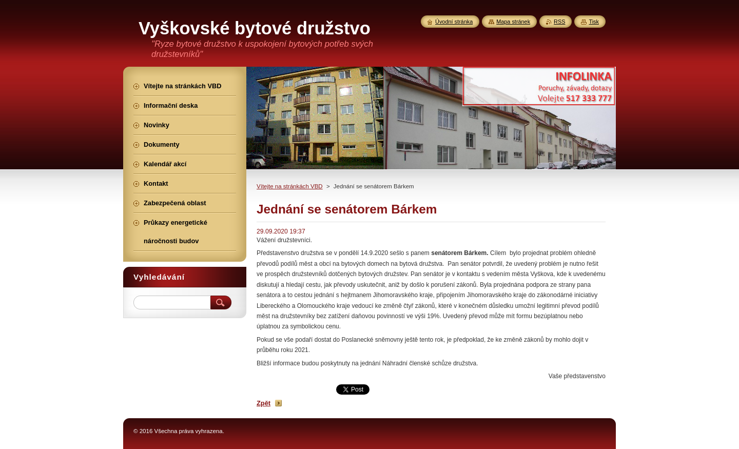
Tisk (594, 21)
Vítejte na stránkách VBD (290, 186)
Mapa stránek (513, 21)
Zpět (263, 403)
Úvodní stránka (454, 21)
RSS (559, 21)
